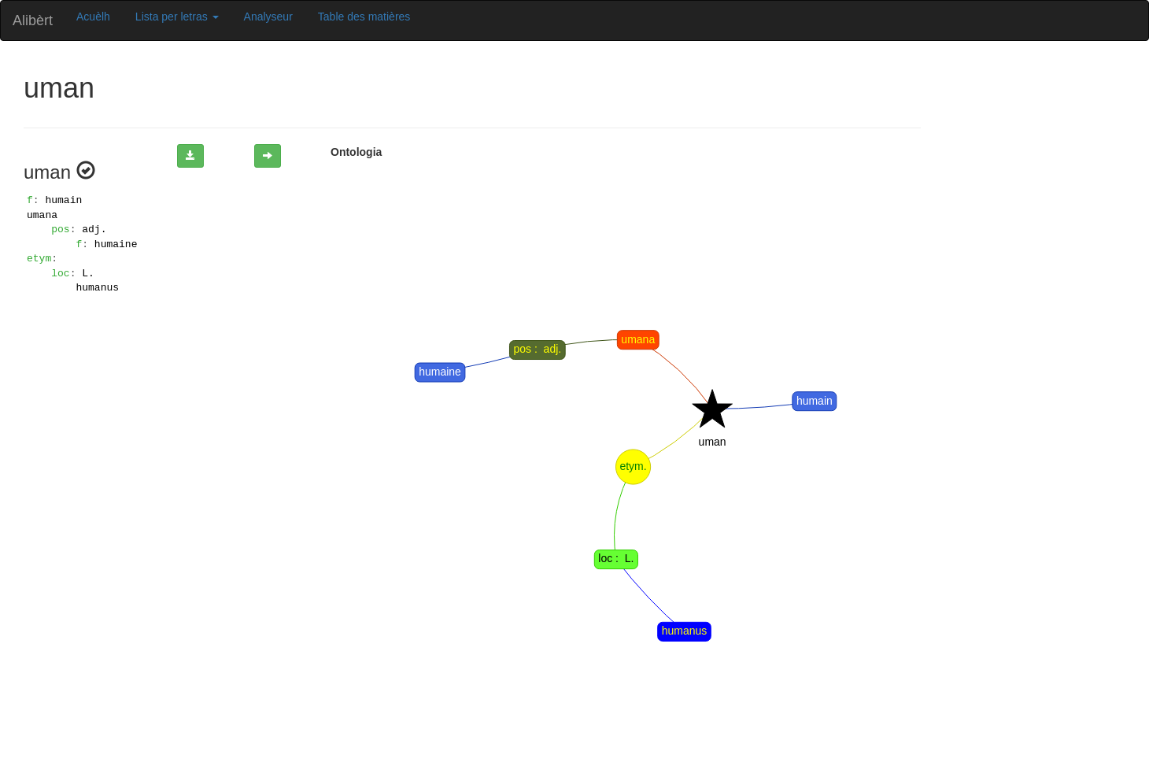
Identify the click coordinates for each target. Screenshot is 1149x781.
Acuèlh (93, 16)
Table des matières (364, 16)
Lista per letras (177, 16)
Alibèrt (33, 20)
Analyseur (268, 16)
